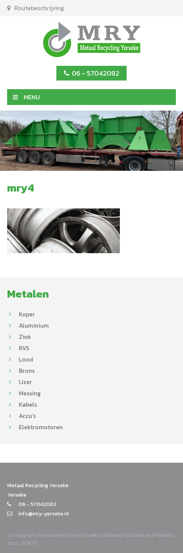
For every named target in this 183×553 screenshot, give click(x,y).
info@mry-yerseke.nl (38, 514)
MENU (26, 97)
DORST (29, 543)
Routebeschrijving (35, 8)
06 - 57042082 (91, 73)
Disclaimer (138, 535)
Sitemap (113, 535)
